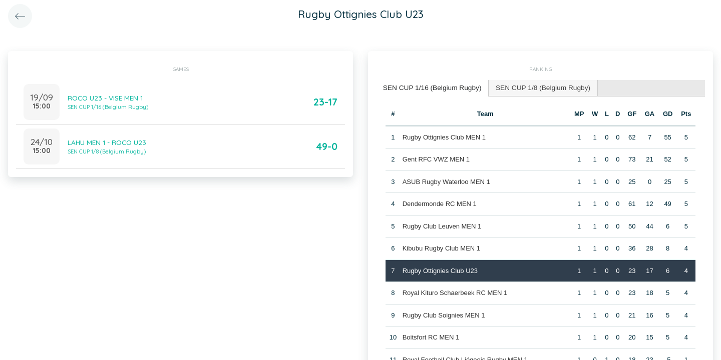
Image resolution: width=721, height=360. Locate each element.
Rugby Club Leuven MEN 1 (441, 224)
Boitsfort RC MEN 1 (430, 336)
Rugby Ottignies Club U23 (439, 269)
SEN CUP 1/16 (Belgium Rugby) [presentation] (429, 87)
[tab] (429, 88)
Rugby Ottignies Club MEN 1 (443, 136)
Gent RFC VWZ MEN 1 (435, 158)
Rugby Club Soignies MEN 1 (443, 314)
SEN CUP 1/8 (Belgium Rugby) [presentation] (535, 87)
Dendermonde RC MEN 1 (439, 202)
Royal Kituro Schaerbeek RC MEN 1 (454, 292)
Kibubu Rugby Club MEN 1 (441, 247)
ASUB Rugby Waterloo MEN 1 (446, 180)
